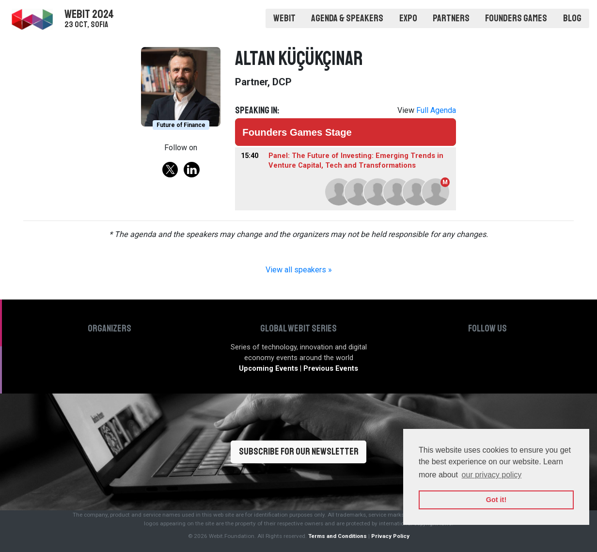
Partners (451, 18)
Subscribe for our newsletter (299, 451)
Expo (408, 18)
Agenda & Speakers (347, 18)
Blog (572, 18)
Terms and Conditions (337, 536)
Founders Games (516, 18)
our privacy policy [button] (492, 475)
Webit (284, 18)
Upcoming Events (268, 368)
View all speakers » (299, 269)
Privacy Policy (390, 536)
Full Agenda (436, 110)
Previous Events (330, 368)
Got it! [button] (496, 500)
